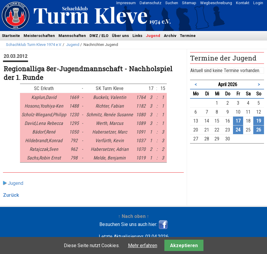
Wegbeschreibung (216, 3)
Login (258, 3)
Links (137, 35)
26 (258, 130)
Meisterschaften (39, 35)
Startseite (11, 35)
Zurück (11, 195)
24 (238, 130)
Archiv (170, 35)
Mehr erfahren (142, 245)
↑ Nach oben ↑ (133, 216)
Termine (188, 35)
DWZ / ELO (98, 35)
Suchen (171, 3)
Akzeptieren (184, 245)
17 (238, 121)
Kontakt (242, 3)
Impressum (126, 3)
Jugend (153, 35)
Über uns (120, 35)
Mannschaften (72, 35)
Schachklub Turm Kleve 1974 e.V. (34, 44)
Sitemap (189, 3)
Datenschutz (150, 3)
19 (258, 121)
